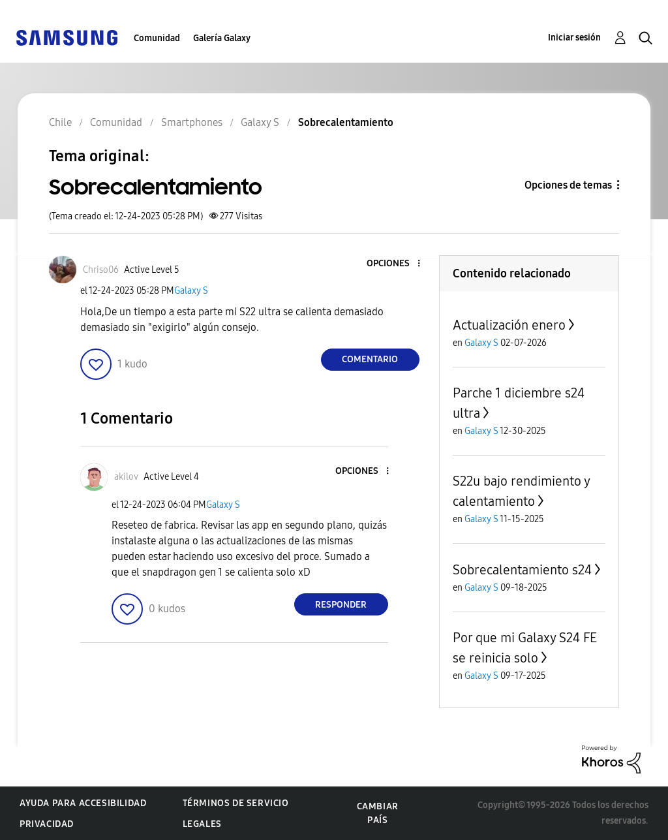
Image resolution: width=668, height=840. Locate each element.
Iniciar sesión (574, 37)
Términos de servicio (236, 803)
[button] (396, 264)
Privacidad (47, 824)
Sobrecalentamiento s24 (522, 570)
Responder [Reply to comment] (341, 604)
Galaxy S (191, 290)
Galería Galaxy (221, 38)
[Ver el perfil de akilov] (126, 476)
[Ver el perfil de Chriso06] (101, 269)
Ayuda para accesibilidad (83, 803)
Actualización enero (509, 325)
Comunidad (157, 38)
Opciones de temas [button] (568, 185)
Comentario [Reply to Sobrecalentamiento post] (370, 359)
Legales (202, 824)
